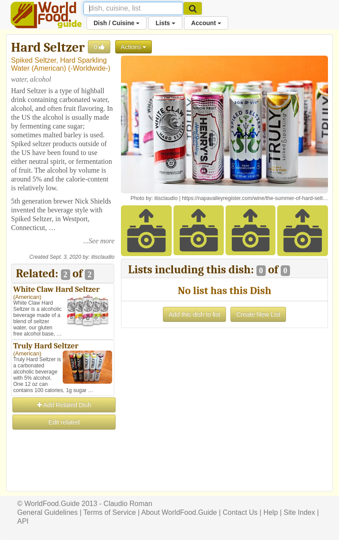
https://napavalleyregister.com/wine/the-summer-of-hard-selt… (255, 198)
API (23, 521)
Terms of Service (109, 512)
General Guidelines (47, 512)
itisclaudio (103, 257)
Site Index (299, 512)
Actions (134, 46)
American (49, 68)
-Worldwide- (89, 68)
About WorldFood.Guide (179, 512)
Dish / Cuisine (116, 22)
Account (206, 22)
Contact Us (239, 512)
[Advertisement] (62, 475)
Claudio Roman (128, 503)
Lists (165, 22)
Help (271, 512)
